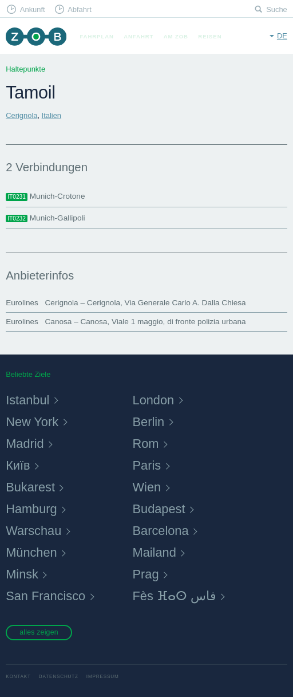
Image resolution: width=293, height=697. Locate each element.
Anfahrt (138, 36)
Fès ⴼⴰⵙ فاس (174, 596)
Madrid (24, 443)
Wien (147, 487)
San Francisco (45, 596)
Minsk (22, 574)
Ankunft (32, 9)
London (154, 400)
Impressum (102, 676)
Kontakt (18, 676)
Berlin (149, 422)
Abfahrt (80, 9)
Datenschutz (58, 676)
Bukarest (30, 487)
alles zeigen (38, 632)
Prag (146, 574)
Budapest (159, 509)
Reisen (209, 36)
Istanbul (27, 400)
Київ (18, 465)
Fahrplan (96, 36)
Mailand (154, 552)
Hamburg (31, 509)
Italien (51, 115)
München (31, 552)
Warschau (33, 530)
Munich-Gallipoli (45, 218)
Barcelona (161, 530)
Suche (276, 9)
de (282, 35)
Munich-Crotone (45, 196)
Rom (146, 443)
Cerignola (21, 115)
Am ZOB (176, 36)
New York (32, 422)
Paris (147, 465)
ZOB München (36, 36)
